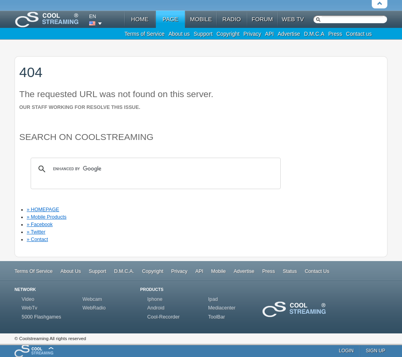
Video (28, 299)
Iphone (155, 299)
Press (335, 34)
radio (232, 19)
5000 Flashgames (41, 317)
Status (290, 271)
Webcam (92, 299)
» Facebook (40, 224)
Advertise (289, 34)
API (269, 34)
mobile (201, 19)
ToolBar (216, 317)
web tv (293, 19)
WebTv (29, 308)
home (139, 19)
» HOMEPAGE (43, 209)
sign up (376, 350)
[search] (154, 169)
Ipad (213, 299)
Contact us (359, 34)
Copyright (227, 34)
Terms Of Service (34, 271)
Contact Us (317, 271)
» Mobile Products (46, 217)
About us (179, 34)
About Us (70, 271)
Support (203, 34)
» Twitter (36, 232)
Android (155, 308)
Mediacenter (222, 308)
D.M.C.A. (124, 271)
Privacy (252, 34)
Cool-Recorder (163, 317)
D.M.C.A (314, 34)
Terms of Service (144, 34)
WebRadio (94, 308)
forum (262, 19)
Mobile (218, 271)
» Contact (37, 239)
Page (170, 19)
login (346, 350)
